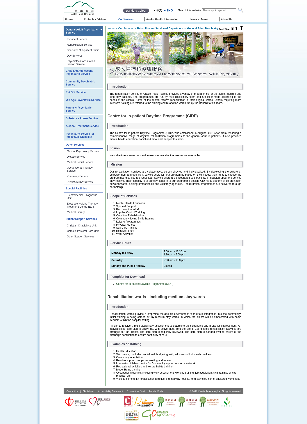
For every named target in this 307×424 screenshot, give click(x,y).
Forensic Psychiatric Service (78, 109)
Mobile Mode (156, 391)
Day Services (74, 55)
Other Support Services (80, 236)
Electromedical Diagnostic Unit (82, 197)
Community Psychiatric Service (80, 83)
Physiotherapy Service (80, 181)
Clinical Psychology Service (83, 151)
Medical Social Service (80, 162)
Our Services (125, 28)
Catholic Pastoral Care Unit (83, 231)
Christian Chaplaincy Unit (81, 225)
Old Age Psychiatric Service (83, 100)
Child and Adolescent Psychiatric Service (79, 72)
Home (110, 28)
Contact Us (72, 391)
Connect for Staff (136, 391)
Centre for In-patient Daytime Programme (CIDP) (144, 283)
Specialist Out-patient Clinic (83, 50)
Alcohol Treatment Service (82, 126)
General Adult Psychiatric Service (82, 31)
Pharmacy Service (77, 176)
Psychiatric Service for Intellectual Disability (80, 135)
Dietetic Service (76, 156)
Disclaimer (88, 391)
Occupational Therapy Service (80, 169)
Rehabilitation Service (79, 44)
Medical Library (76, 212)
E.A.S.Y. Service (76, 92)
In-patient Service (77, 39)
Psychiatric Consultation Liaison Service (81, 63)
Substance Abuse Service (82, 118)
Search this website (189, 10)
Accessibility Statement (110, 391)
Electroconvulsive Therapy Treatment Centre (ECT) (82, 205)
